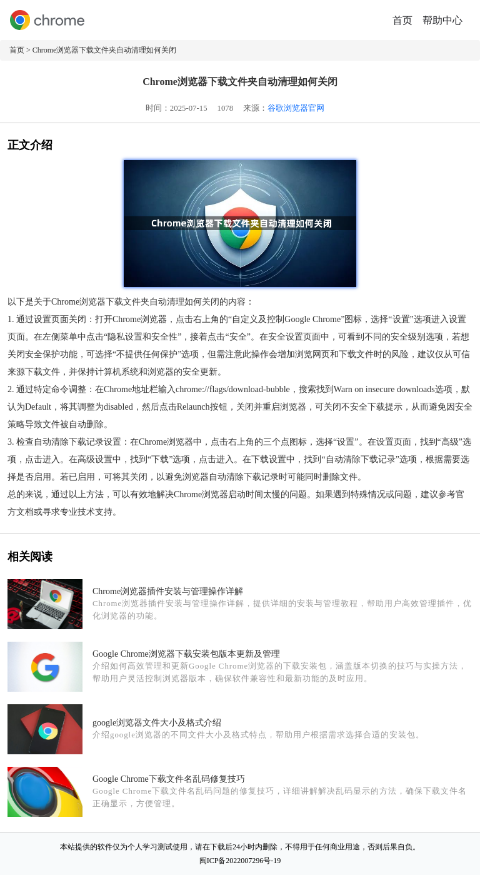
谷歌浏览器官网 (296, 108)
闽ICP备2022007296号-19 (240, 860)
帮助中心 (442, 20)
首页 (402, 20)
